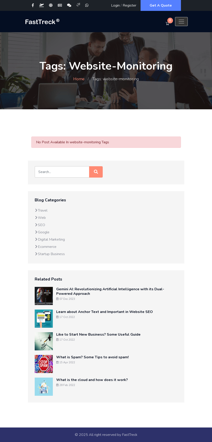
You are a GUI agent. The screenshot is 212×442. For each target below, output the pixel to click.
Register (129, 5)
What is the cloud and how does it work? (92, 379)
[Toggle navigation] (181, 21)
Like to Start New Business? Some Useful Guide (98, 334)
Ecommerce (45, 246)
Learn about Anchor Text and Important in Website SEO (104, 311)
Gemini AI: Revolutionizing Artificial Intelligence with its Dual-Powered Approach (110, 291)
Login (115, 5)
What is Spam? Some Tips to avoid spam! (92, 357)
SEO (40, 224)
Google (42, 232)
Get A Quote (161, 5)
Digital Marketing (50, 239)
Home (79, 79)
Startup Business (50, 254)
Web (40, 217)
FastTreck (129, 434)
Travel (41, 210)
